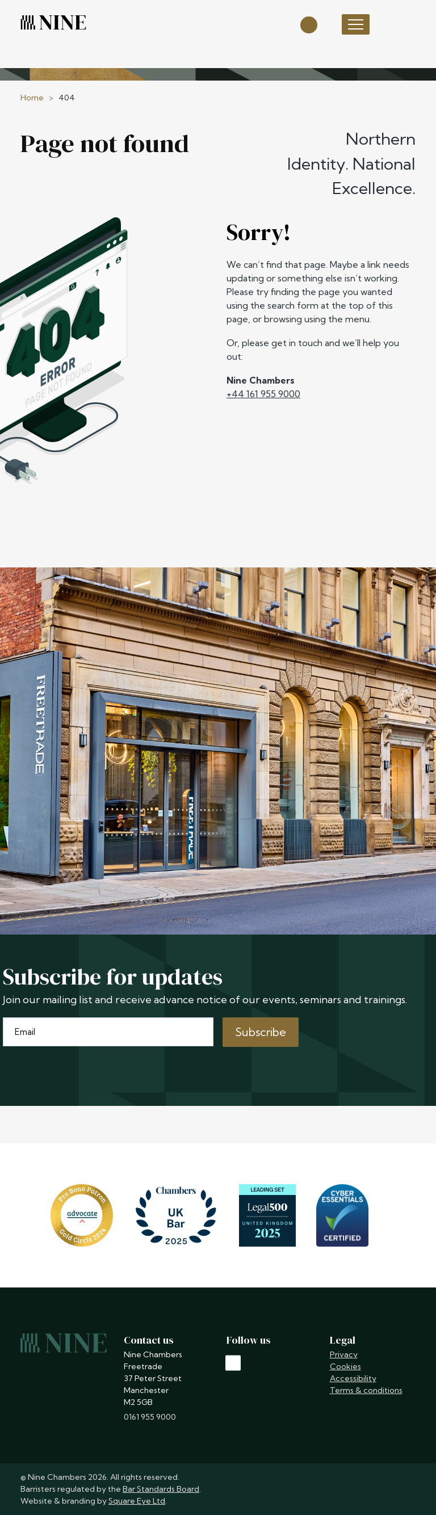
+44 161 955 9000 (263, 393)
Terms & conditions (366, 1390)
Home (32, 97)
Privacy (344, 1354)
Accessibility (353, 1378)
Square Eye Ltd (136, 1501)
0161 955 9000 (150, 1417)
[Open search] (309, 24)
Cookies (345, 1366)
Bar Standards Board (161, 1489)
